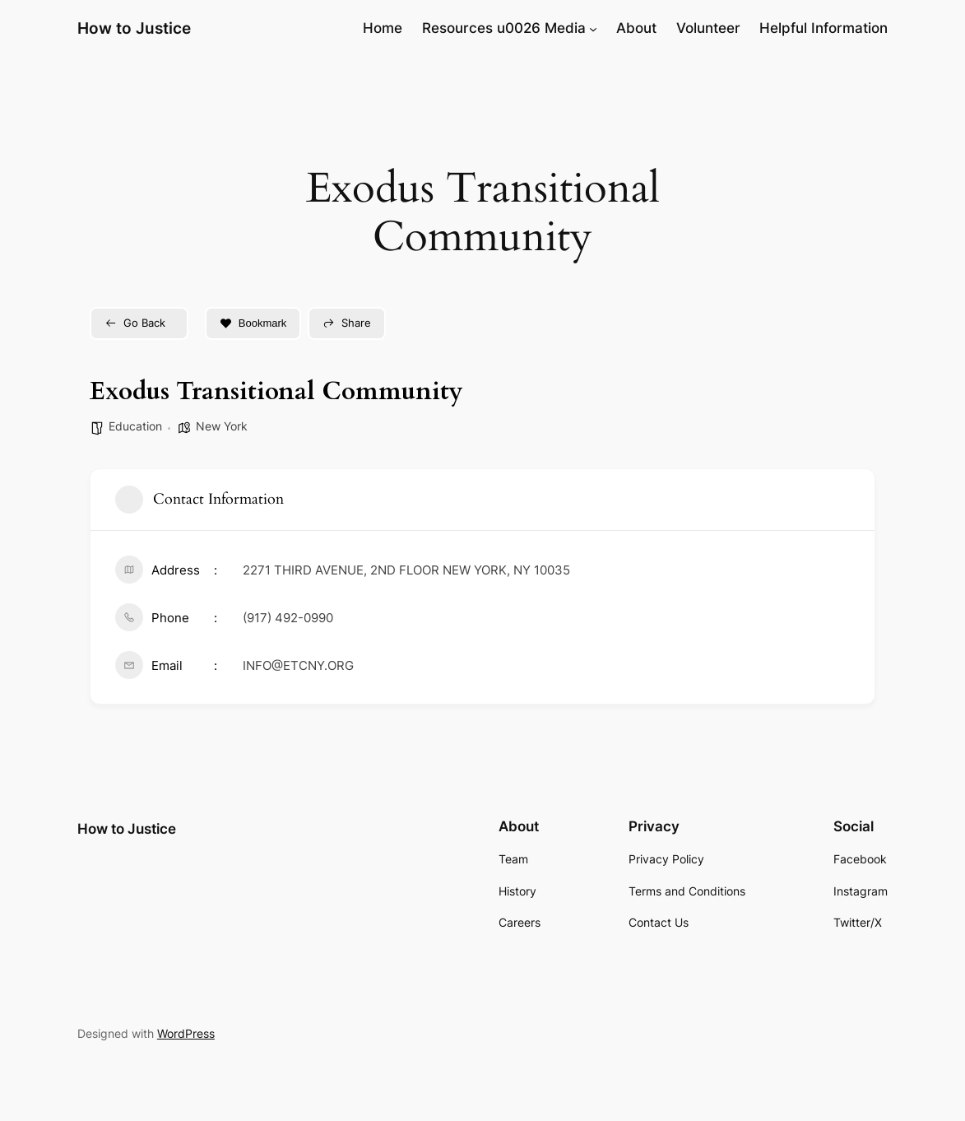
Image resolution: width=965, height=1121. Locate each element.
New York (222, 426)
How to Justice (134, 28)
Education (135, 426)
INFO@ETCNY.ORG (298, 665)
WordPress (186, 1033)
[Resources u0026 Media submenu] (593, 28)
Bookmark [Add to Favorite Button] (253, 323)
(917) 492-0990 (288, 618)
